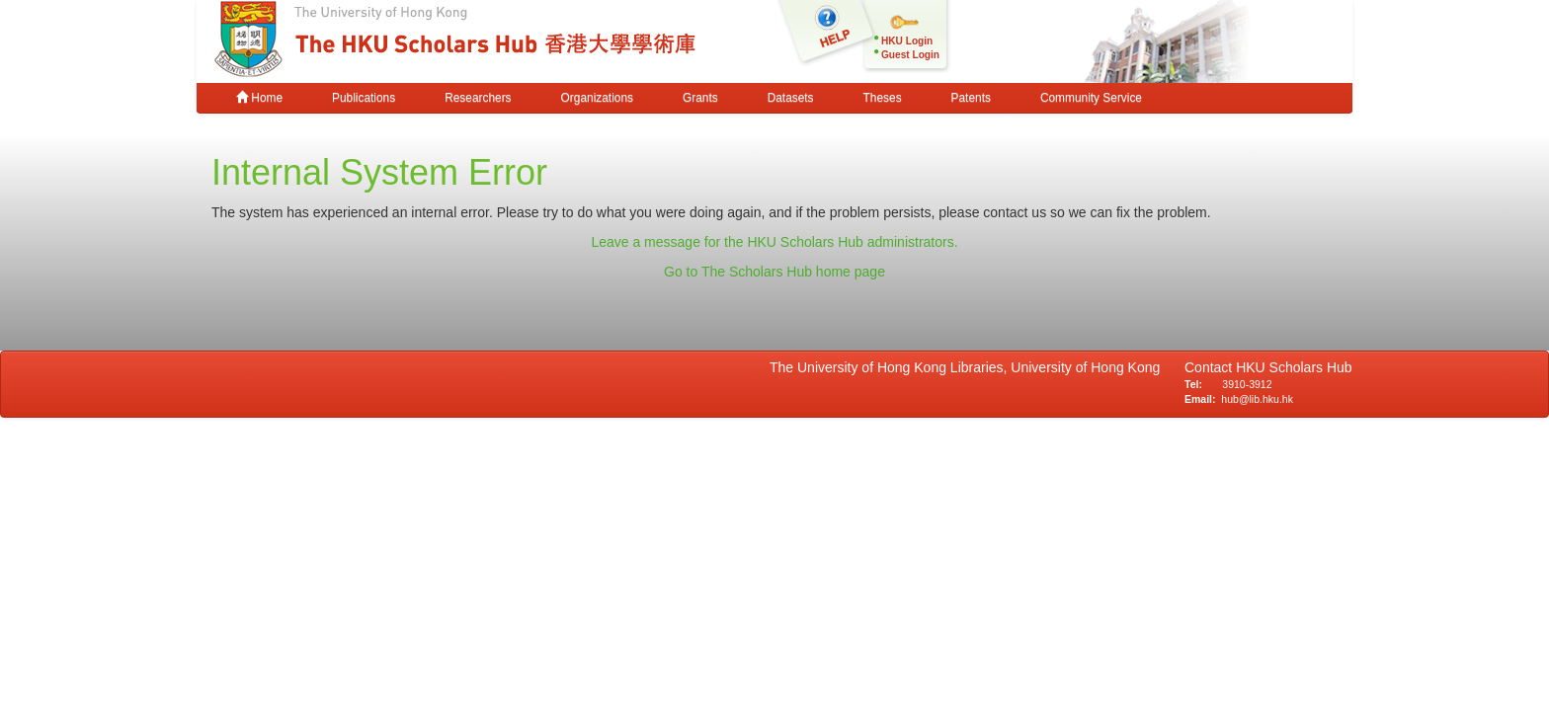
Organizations (597, 98)
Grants (700, 98)
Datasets (791, 98)
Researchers (478, 98)
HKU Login (907, 41)
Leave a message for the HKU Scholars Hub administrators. (774, 242)
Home (259, 98)
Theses (882, 98)
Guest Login (910, 54)
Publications (363, 98)
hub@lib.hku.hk (1257, 399)
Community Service (1091, 98)
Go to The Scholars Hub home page (774, 271)
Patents (971, 98)
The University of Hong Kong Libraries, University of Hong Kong (969, 367)
